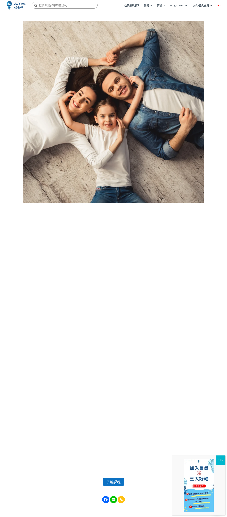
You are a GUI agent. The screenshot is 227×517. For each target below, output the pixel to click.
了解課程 (113, 481)
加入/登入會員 (201, 5)
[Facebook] (105, 499)
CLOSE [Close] (220, 460)
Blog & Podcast (179, 5)
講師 (159, 5)
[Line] (113, 499)
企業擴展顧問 (131, 5)
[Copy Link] (121, 499)
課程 (146, 5)
